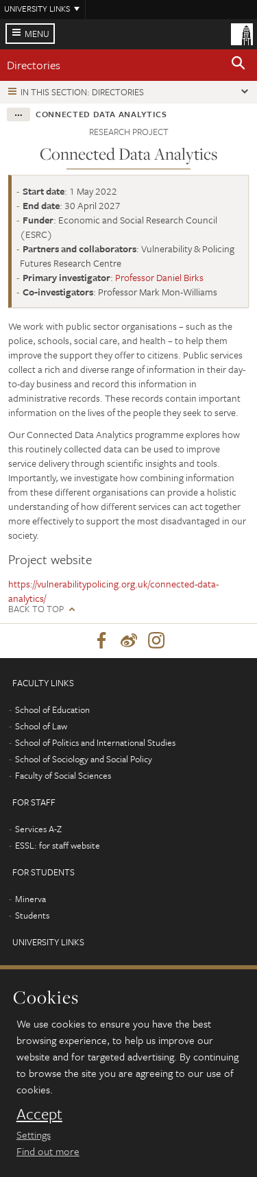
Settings (33, 1134)
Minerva (30, 899)
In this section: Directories (82, 92)
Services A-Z (38, 829)
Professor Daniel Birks (159, 277)
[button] (238, 65)
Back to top (36, 609)
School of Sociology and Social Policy (83, 759)
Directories (33, 64)
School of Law (41, 726)
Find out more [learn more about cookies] (47, 1150)
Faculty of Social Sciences (63, 775)
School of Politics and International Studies (95, 742)
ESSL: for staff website (57, 845)
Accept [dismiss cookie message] (39, 1114)
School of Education (52, 709)
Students (32, 915)
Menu (37, 33)
